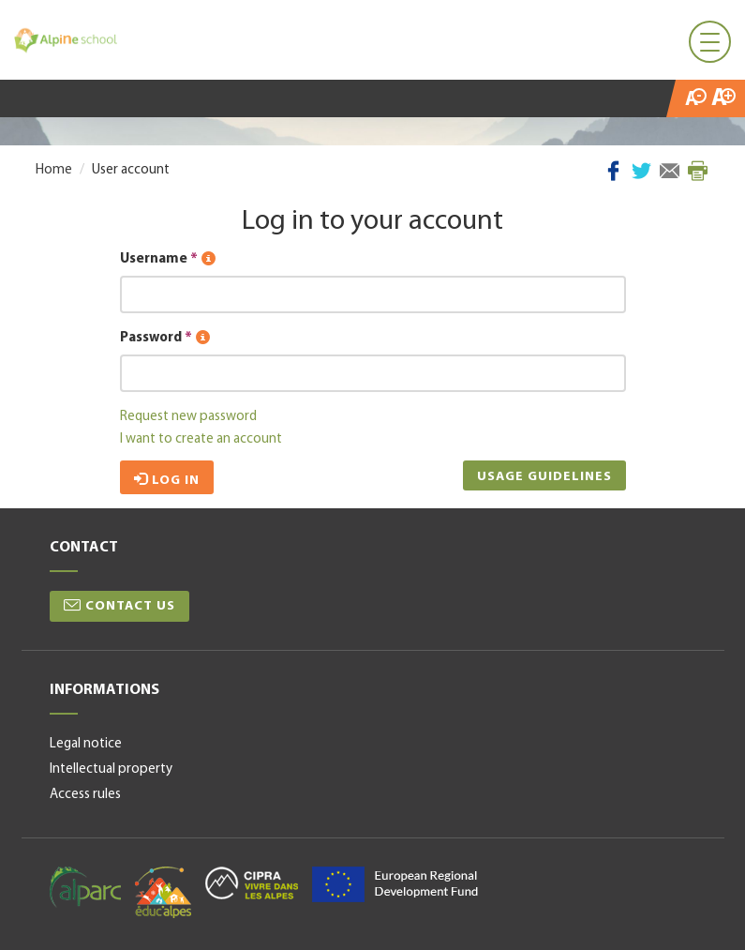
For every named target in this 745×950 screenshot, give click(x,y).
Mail (669, 171)
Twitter (641, 171)
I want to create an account (201, 439)
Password (165, 338)
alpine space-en (395, 884)
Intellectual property (111, 769)
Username (168, 259)
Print (698, 171)
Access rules (85, 795)
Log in (167, 480)
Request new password (188, 417)
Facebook (613, 171)
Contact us (130, 606)
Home (54, 170)
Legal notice (86, 744)
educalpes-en (163, 892)
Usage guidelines (544, 477)
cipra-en (251, 883)
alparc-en (85, 887)
